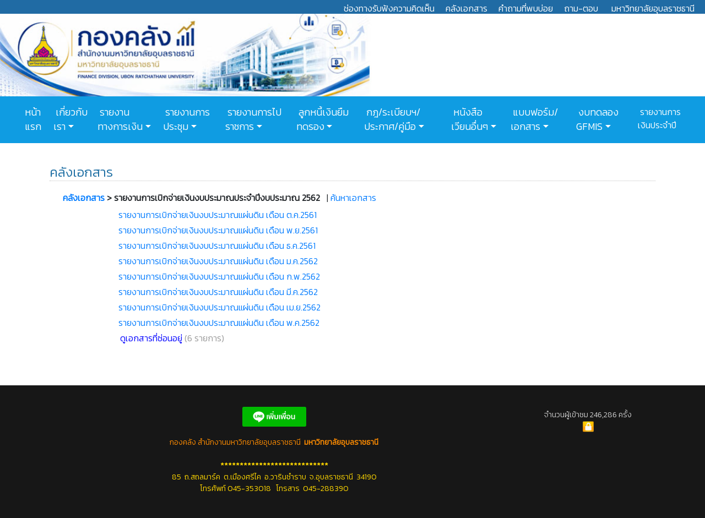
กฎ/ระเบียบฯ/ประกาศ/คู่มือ (392, 119)
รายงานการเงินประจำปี (659, 118)
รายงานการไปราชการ (253, 119)
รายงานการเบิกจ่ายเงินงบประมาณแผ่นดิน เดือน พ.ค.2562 (218, 322)
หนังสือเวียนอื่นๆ (469, 119)
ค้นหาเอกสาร (353, 197)
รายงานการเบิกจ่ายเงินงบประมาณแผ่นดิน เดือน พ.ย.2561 (218, 230)
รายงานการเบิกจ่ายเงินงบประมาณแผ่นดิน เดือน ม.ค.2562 (218, 261)
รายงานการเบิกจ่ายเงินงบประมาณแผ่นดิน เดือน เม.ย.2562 (219, 307)
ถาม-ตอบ (581, 8)
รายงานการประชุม (186, 119)
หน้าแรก (33, 119)
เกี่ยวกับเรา (70, 119)
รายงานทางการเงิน (120, 119)
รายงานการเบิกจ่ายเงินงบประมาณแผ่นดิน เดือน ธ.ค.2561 (217, 245)
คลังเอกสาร (466, 8)
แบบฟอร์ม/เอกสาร (534, 119)
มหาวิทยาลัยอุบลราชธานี (653, 8)
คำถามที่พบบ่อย (525, 8)
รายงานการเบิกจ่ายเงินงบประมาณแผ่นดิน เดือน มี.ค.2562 (218, 291)
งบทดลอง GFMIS (597, 119)
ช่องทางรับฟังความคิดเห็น (389, 8)
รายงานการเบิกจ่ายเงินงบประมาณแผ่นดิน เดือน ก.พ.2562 (219, 276)
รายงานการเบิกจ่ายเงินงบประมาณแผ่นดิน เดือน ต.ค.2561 (217, 214)
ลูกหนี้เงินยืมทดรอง (322, 119)
